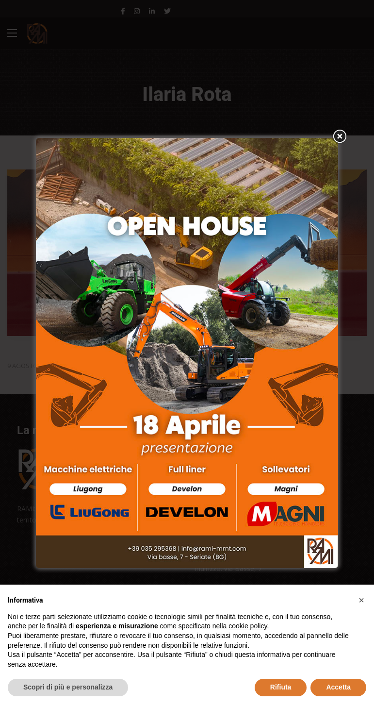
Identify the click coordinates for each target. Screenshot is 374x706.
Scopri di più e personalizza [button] (68, 687)
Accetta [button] (338, 687)
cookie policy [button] (247, 626)
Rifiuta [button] (281, 687)
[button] (361, 600)
